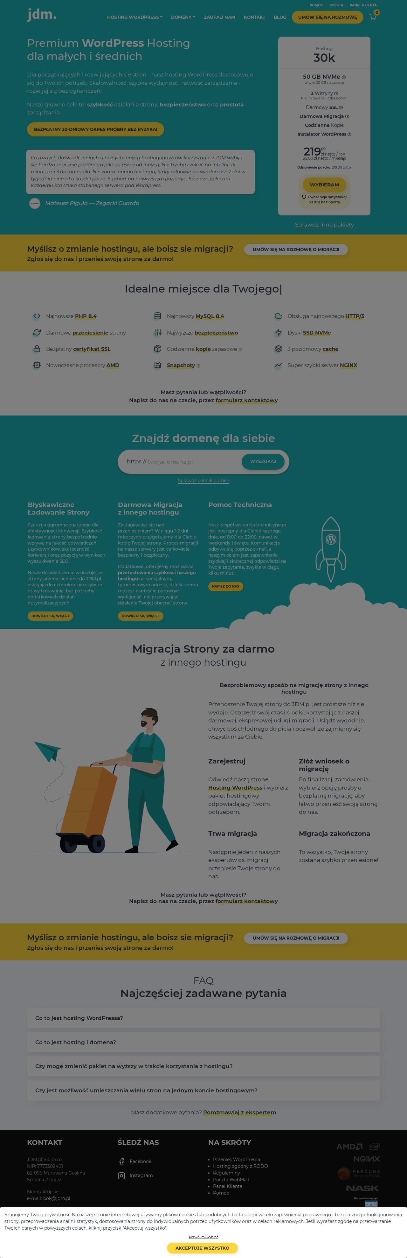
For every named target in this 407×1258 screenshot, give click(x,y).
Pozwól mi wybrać (203, 1237)
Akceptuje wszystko (202, 1248)
